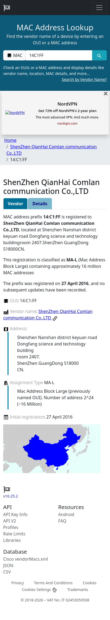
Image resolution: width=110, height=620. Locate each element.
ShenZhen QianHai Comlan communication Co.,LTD (48, 314)
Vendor (15, 204)
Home (10, 140)
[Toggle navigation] (99, 7)
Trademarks (77, 589)
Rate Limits (14, 534)
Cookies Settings (39, 590)
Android (66, 514)
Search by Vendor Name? (84, 79)
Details (39, 204)
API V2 (9, 521)
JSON (8, 565)
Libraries (12, 540)
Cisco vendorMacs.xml (25, 559)
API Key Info (15, 514)
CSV (7, 572)
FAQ (62, 521)
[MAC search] (99, 55)
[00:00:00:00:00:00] (59, 55)
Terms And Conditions (53, 582)
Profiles (10, 527)
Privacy (17, 582)
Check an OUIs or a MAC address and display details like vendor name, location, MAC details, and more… (55, 73)
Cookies (89, 582)
